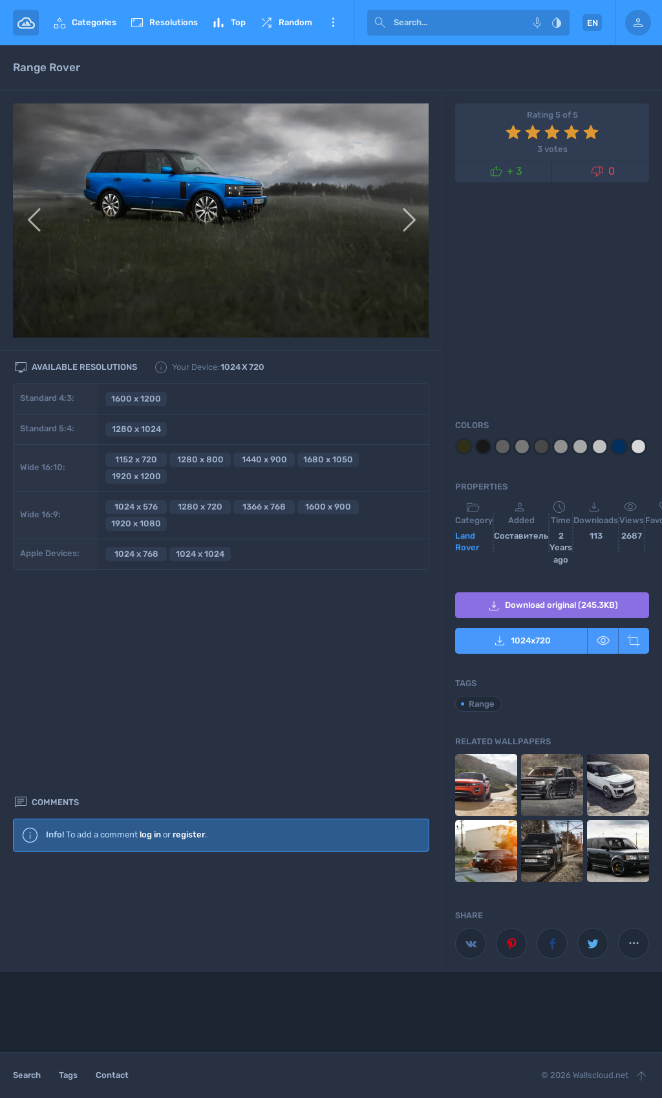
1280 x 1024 (136, 429)
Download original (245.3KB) (552, 606)
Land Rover (467, 542)
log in (150, 618)
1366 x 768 (264, 506)
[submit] (380, 23)
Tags (68, 1075)
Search (27, 1075)
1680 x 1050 (328, 459)
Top (228, 22)
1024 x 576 (136, 506)
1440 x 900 (264, 459)
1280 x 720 (200, 506)
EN (592, 23)
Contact (112, 1075)
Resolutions (163, 22)
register (189, 618)
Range (482, 704)
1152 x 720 (136, 459)
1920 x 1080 (136, 523)
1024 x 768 (136, 554)
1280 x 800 (200, 459)
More (333, 22)
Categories (84, 22)
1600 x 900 (328, 506)
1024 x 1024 (200, 554)
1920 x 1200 (136, 476)
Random (285, 22)
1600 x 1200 (136, 399)
